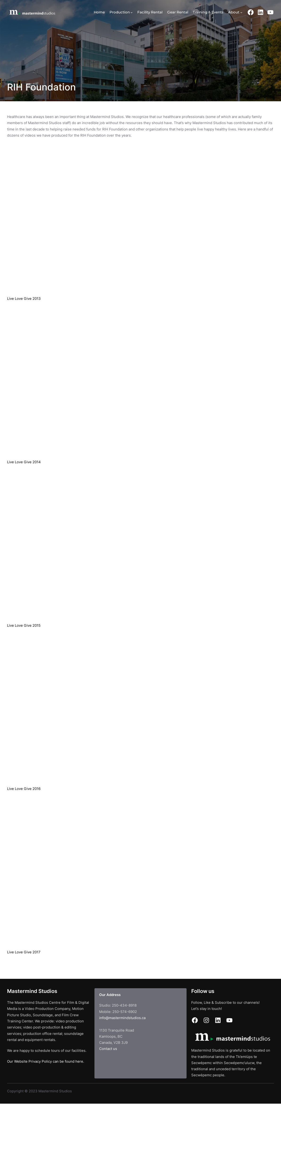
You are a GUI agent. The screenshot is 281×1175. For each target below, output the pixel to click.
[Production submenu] (131, 12)
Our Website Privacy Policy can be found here (45, 1061)
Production (120, 12)
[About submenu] (241, 12)
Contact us (108, 1048)
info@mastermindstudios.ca (122, 1018)
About (233, 12)
